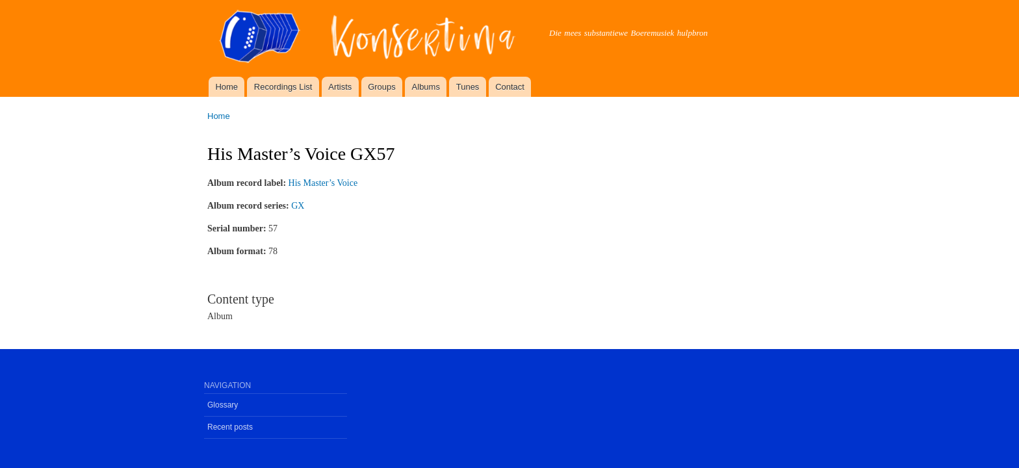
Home (226, 87)
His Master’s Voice (323, 183)
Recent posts (230, 427)
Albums (426, 87)
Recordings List (283, 87)
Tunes (468, 87)
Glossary (222, 405)
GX (297, 206)
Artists (340, 87)
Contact (509, 87)
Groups (382, 87)
